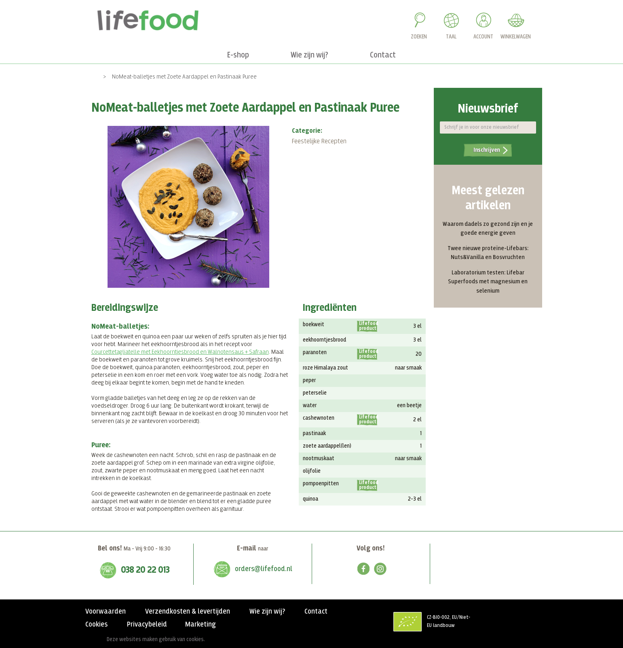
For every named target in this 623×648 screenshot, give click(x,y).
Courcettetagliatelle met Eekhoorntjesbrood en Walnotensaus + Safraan (180, 352)
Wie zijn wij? (267, 611)
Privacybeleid (147, 624)
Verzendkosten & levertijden (187, 611)
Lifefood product (368, 326)
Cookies (96, 624)
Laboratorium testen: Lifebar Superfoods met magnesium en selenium (488, 282)
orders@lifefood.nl (263, 569)
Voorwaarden (105, 611)
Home (90, 77)
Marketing (200, 624)
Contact (315, 611)
